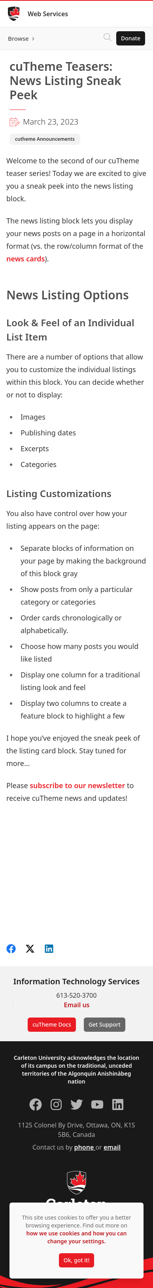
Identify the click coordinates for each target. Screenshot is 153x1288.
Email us (77, 1005)
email (112, 1147)
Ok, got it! (76, 1260)
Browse (18, 38)
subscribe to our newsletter (77, 785)
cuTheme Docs (51, 1024)
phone (85, 1147)
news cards (25, 258)
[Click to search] (107, 38)
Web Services (48, 14)
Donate (130, 38)
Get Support (105, 1024)
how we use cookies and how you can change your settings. (76, 1237)
